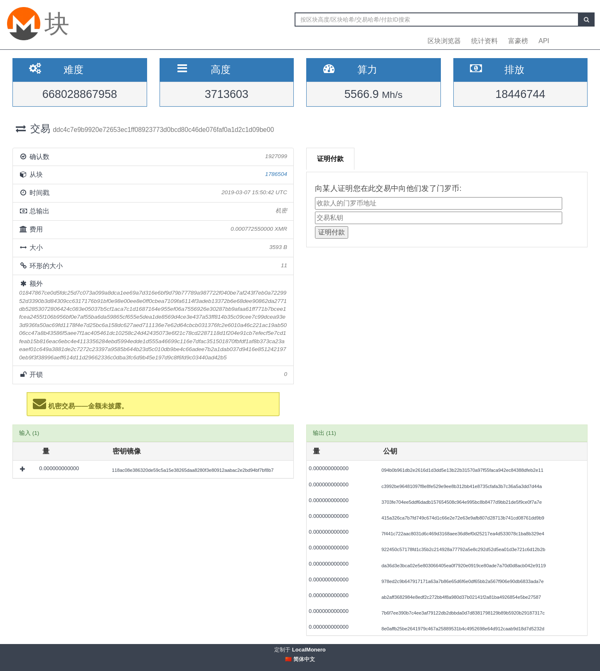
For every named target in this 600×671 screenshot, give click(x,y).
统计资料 (484, 40)
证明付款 (330, 158)
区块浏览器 (444, 40)
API (544, 40)
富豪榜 (518, 40)
